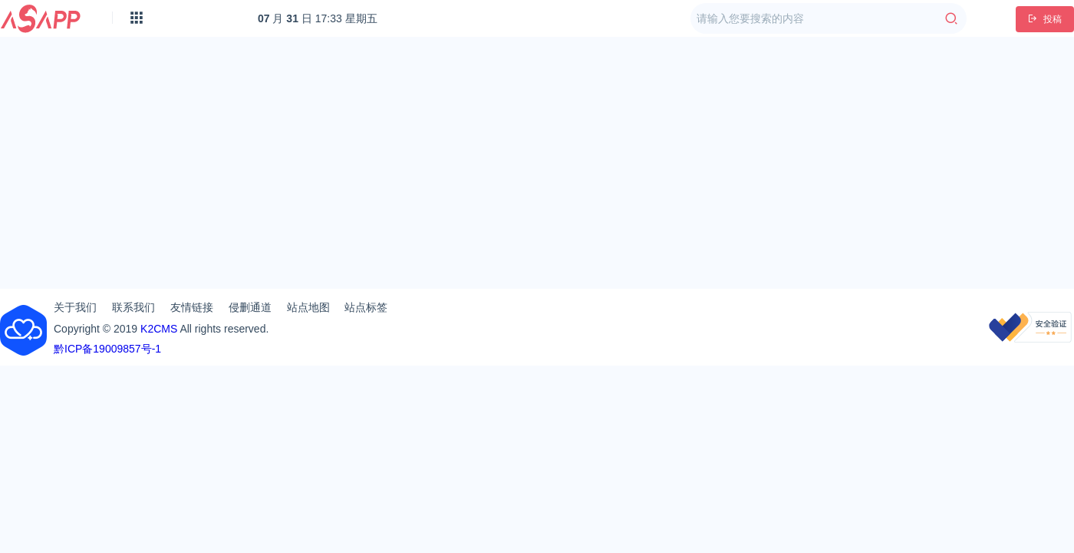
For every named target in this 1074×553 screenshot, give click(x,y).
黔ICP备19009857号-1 (107, 349)
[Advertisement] (537, 156)
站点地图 (308, 307)
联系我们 (133, 307)
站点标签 (365, 307)
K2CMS (158, 329)
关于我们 (75, 307)
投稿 (1045, 19)
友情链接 (191, 307)
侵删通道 (250, 307)
